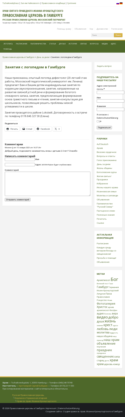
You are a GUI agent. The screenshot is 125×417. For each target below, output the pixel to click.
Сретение (71, 3)
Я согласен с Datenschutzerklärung (107, 116)
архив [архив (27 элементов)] (111, 307)
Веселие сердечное (106, 152)
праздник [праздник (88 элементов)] (104, 350)
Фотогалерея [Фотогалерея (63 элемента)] (106, 303)
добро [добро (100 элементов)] (113, 317)
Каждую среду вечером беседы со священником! (106, 250)
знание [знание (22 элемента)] (100, 325)
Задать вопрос (104, 66)
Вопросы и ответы (106, 156)
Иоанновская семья (106, 191)
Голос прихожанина (106, 160)
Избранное (102, 183)
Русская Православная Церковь (28, 395)
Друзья (62, 43)
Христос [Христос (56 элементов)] (102, 307)
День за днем (103, 164)
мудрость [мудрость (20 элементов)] (114, 333)
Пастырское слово (106, 210)
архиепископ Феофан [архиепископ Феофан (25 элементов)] (107, 310)
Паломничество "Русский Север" (105, 205)
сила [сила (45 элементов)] (117, 356)
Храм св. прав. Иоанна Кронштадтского (36, 401)
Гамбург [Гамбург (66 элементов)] (102, 287)
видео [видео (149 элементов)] (102, 317)
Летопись (8, 43)
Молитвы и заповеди (107, 195)
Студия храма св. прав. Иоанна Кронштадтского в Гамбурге (93, 411)
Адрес (113, 43)
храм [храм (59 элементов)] (100, 364)
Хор (91, 29)
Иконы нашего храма (107, 187)
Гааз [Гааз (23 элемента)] (111, 283)
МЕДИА (105, 43)
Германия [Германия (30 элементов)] (114, 287)
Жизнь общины (104, 168)
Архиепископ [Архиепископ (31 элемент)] (103, 280)
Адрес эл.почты (53, 164)
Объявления (80, 29)
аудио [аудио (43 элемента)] (100, 313)
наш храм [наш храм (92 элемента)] (111, 339)
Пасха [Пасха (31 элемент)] (109, 293)
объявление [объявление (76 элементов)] (106, 343)
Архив (100, 148)
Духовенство (102, 29)
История (73, 43)
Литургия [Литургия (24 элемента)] (101, 293)
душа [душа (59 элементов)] (100, 321)
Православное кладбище (53, 3)
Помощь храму (64, 29)
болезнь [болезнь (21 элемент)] (107, 314)
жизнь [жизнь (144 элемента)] (110, 320)
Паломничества (38, 43)
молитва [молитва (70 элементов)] (103, 332)
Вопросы (94, 43)
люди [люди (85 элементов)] (113, 329)
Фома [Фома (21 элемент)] (109, 300)
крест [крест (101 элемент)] (107, 325)
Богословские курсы (107, 172)
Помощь (7, 49)
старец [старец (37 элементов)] (100, 360)
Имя (37, 159)
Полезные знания (106, 214)
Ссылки (100, 222)
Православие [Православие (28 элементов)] (103, 296)
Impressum (51, 408)
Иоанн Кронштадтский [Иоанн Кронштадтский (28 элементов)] (108, 290)
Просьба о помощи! (106, 258)
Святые (83, 43)
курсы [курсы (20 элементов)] (115, 325)
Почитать (102, 218)
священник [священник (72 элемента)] (105, 356)
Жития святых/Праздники (104, 178)
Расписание (117, 29)
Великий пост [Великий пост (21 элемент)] (102, 283)
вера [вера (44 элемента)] (115, 313)
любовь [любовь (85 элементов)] (103, 329)
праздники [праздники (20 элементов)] (101, 353)
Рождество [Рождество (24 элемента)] (102, 300)
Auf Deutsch (102, 144)
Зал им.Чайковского (30, 3)
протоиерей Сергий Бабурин (33, 385)
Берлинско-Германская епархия (31, 398)
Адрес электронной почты (106, 87)
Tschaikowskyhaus (10, 3)
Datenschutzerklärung (68, 408)
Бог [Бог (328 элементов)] (114, 279)
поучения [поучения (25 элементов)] (101, 346)
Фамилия (101, 106)
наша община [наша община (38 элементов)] (104, 336)
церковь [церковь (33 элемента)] (108, 364)
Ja (99, 121)
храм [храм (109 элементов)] (114, 360)
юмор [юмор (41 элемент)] (116, 364)
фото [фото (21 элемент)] (107, 360)
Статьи (52, 43)
